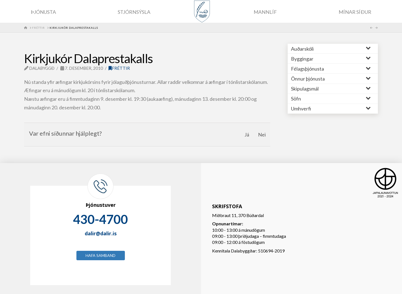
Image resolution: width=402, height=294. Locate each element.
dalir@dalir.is (101, 233)
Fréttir (119, 68)
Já (246, 134)
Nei (262, 134)
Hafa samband (100, 255)
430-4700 (100, 219)
